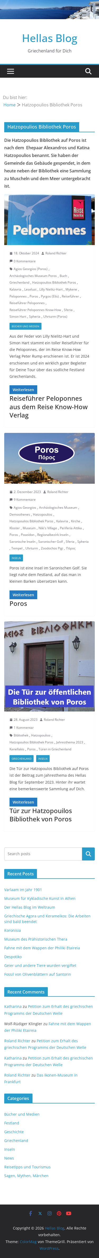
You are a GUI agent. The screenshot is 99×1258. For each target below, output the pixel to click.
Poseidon (27, 534)
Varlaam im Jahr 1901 (23, 889)
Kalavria (15, 289)
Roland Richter (56, 253)
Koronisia (12, 930)
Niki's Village (48, 528)
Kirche (75, 521)
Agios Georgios (25, 507)
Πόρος (71, 548)
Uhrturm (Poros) (55, 316)
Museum (29, 528)
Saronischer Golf (50, 541)
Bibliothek (21, 735)
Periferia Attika (71, 528)
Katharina (13, 1006)
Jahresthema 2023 (69, 742)
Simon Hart (18, 316)
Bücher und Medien (25, 326)
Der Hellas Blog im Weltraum (29, 907)
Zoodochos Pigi (52, 548)
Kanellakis (17, 749)
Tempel (16, 548)
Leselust (30, 289)
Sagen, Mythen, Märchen (26, 1175)
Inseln (16, 558)
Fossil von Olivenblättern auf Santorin (37, 974)
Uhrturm (31, 548)
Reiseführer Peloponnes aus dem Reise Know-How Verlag (49, 406)
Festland (11, 1122)
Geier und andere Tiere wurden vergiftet (40, 965)
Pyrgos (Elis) (50, 296)
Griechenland (19, 282)
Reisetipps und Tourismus (27, 1166)
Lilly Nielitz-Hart (51, 289)
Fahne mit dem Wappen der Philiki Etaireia (42, 947)
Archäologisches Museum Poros (33, 276)
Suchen (88, 854)
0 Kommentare (23, 261)
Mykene (71, 289)
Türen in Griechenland (55, 749)
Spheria (34, 316)
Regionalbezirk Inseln (52, 534)
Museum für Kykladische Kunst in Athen (40, 898)
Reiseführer (70, 296)
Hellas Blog (49, 38)
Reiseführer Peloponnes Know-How (35, 310)
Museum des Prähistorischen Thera (35, 939)
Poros (34, 296)
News (9, 1158)
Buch (63, 276)
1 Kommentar (22, 727)
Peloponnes (18, 296)
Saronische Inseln (22, 541)
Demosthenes (20, 514)
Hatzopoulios (42, 514)
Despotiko (13, 956)
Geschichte (14, 1131)
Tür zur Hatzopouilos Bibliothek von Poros (41, 814)
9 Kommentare (23, 499)
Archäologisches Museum (58, 507)
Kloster (15, 528)
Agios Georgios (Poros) (31, 269)
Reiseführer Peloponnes (27, 303)
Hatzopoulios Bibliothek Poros (54, 282)
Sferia (68, 310)
